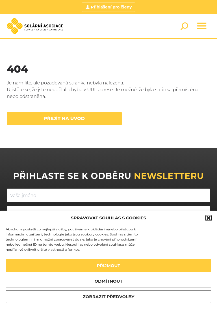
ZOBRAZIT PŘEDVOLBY (108, 296)
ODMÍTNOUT (108, 281)
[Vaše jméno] (108, 195)
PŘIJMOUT (108, 265)
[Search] (184, 26)
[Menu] (201, 26)
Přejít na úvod (64, 118)
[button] (208, 218)
